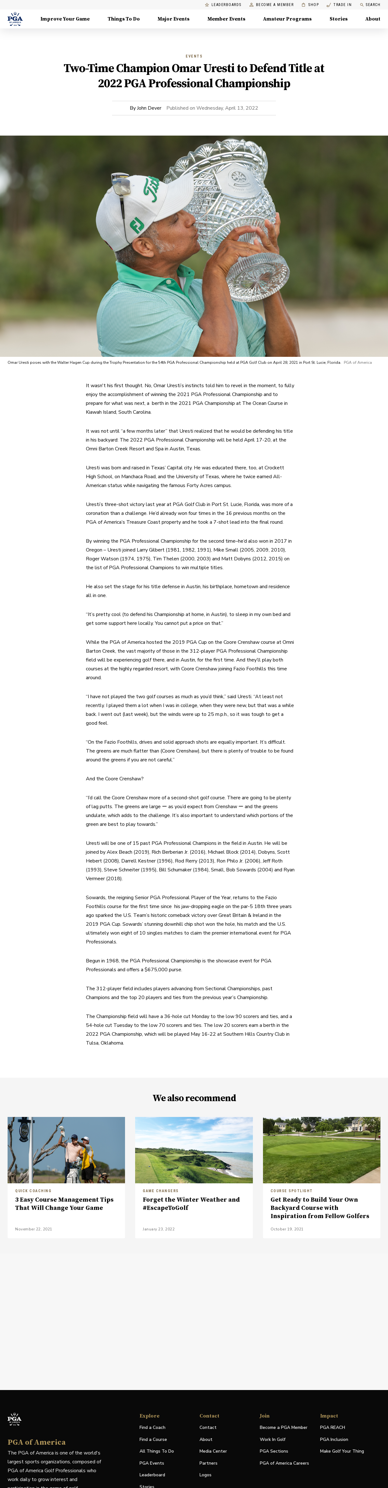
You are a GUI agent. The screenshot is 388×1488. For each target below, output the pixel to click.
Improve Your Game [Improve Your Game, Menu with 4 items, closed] (65, 19)
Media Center (213, 1451)
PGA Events (152, 1463)
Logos (206, 1475)
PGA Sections (274, 1451)
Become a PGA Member (283, 1427)
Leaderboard (152, 1475)
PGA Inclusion (334, 1439)
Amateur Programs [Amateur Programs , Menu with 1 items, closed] (287, 19)
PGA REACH (332, 1427)
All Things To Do (157, 1451)
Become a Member (271, 5)
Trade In (339, 5)
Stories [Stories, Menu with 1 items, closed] (339, 19)
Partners (209, 1463)
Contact (208, 1427)
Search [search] (370, 5)
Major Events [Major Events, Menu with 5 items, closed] (173, 19)
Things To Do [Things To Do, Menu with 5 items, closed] (124, 19)
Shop (310, 5)
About (206, 1439)
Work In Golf (272, 1439)
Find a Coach (152, 1427)
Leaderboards (223, 5)
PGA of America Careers (284, 1463)
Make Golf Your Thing (342, 1451)
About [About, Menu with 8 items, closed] (372, 19)
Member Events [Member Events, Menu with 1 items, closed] (226, 19)
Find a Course (153, 1439)
